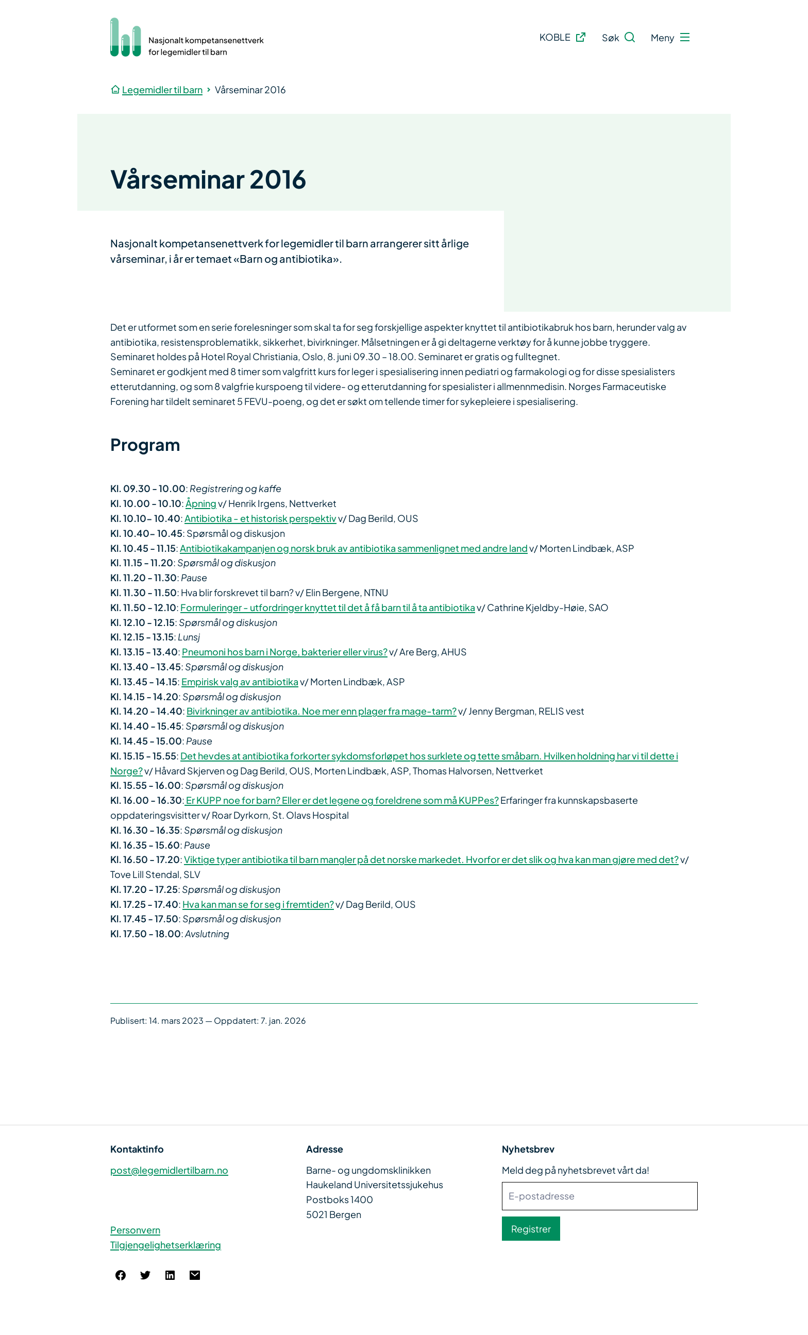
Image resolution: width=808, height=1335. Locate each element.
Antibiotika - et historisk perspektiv (260, 518)
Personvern (135, 1230)
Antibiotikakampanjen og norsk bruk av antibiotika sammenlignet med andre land (354, 548)
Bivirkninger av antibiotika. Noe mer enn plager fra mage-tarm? (322, 711)
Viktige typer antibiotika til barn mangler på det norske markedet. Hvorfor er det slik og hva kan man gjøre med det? (431, 859)
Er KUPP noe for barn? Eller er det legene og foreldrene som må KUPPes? (341, 800)
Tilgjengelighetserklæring (165, 1244)
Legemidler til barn (162, 89)
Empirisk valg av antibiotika (239, 681)
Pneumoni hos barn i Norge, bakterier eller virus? (285, 651)
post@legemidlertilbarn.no (169, 1170)
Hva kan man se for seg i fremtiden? (258, 904)
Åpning (201, 503)
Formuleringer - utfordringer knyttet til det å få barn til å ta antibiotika (327, 607)
